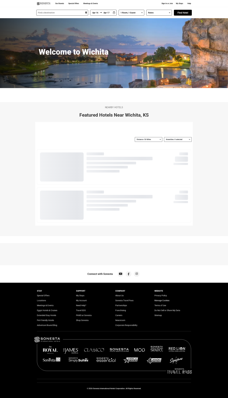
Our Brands (59, 3)
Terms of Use (160, 305)
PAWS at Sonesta (84, 315)
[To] (107, 12)
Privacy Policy (160, 295)
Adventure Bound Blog (47, 325)
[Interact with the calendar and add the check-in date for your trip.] (114, 12)
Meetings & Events (90, 3)
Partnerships (121, 305)
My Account (81, 300)
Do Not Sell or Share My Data (167, 310)
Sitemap (158, 315)
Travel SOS (81, 310)
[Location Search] (62, 13)
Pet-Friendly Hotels (45, 320)
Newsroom (120, 320)
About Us (119, 295)
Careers (118, 315)
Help (189, 3)
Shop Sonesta (82, 320)
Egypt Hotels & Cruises (47, 310)
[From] (95, 12)
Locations (41, 300)
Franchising (120, 310)
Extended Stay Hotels (46, 315)
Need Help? (81, 305)
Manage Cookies (161, 300)
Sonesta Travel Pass (124, 300)
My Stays (179, 3)
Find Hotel (183, 12)
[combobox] (62, 13)
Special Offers (73, 3)
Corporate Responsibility (126, 325)
